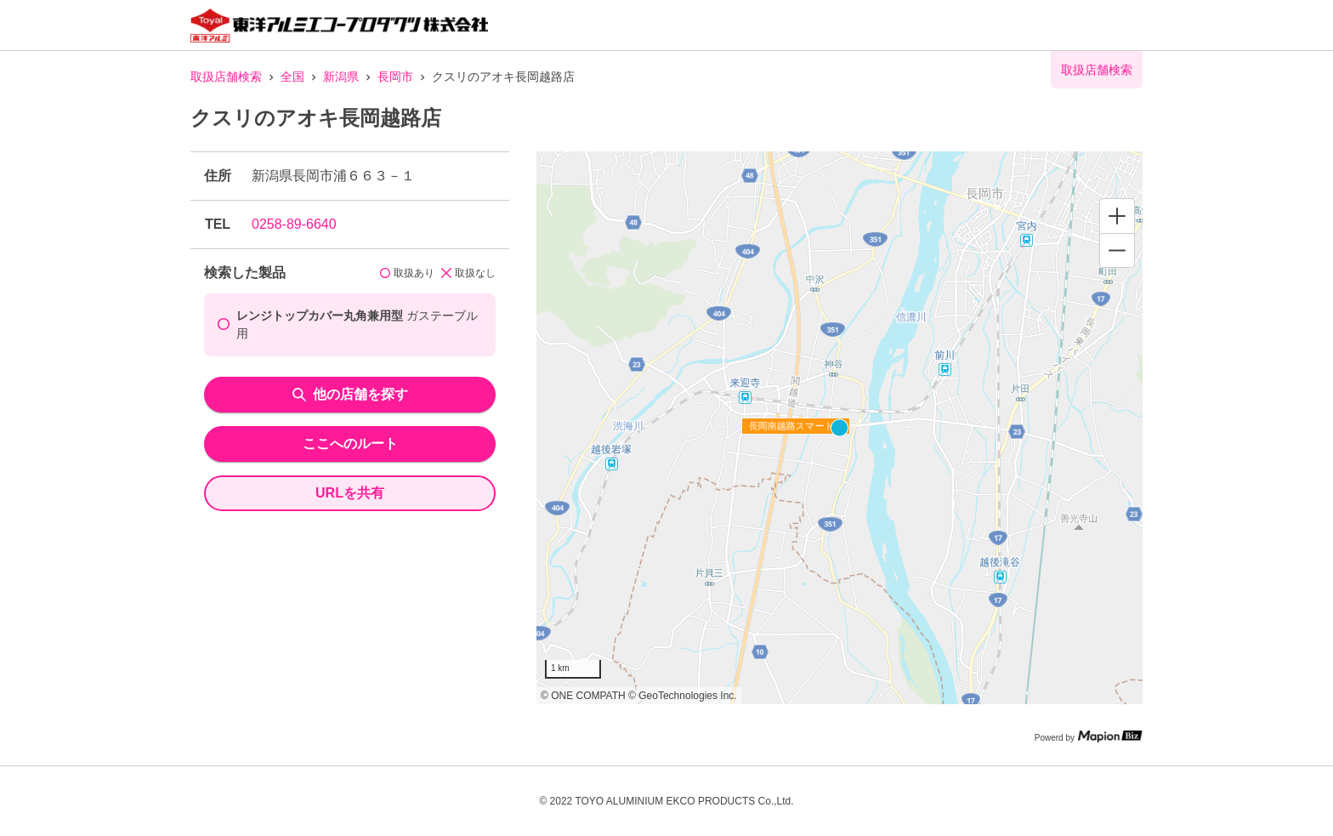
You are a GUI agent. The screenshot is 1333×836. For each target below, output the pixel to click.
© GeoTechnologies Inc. (682, 696)
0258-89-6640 (294, 224)
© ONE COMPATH (583, 696)
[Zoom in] (1117, 216)
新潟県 (341, 76)
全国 (292, 76)
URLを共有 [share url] (349, 493)
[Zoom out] (1117, 250)
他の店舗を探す (350, 394)
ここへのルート (350, 443)
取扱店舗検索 (226, 76)
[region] (839, 427)
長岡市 (395, 76)
